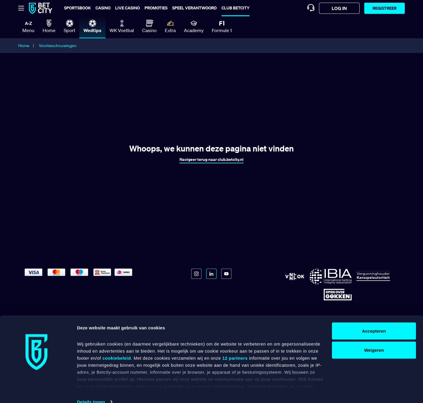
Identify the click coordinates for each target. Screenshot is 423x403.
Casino (102, 8)
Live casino (127, 8)
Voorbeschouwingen (57, 45)
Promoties (156, 8)
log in (339, 8)
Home (23, 45)
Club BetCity (235, 8)
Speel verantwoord (194, 8)
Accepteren (374, 320)
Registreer (384, 8)
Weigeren (374, 339)
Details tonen (91, 391)
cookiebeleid (117, 347)
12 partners (235, 347)
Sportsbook (77, 8)
